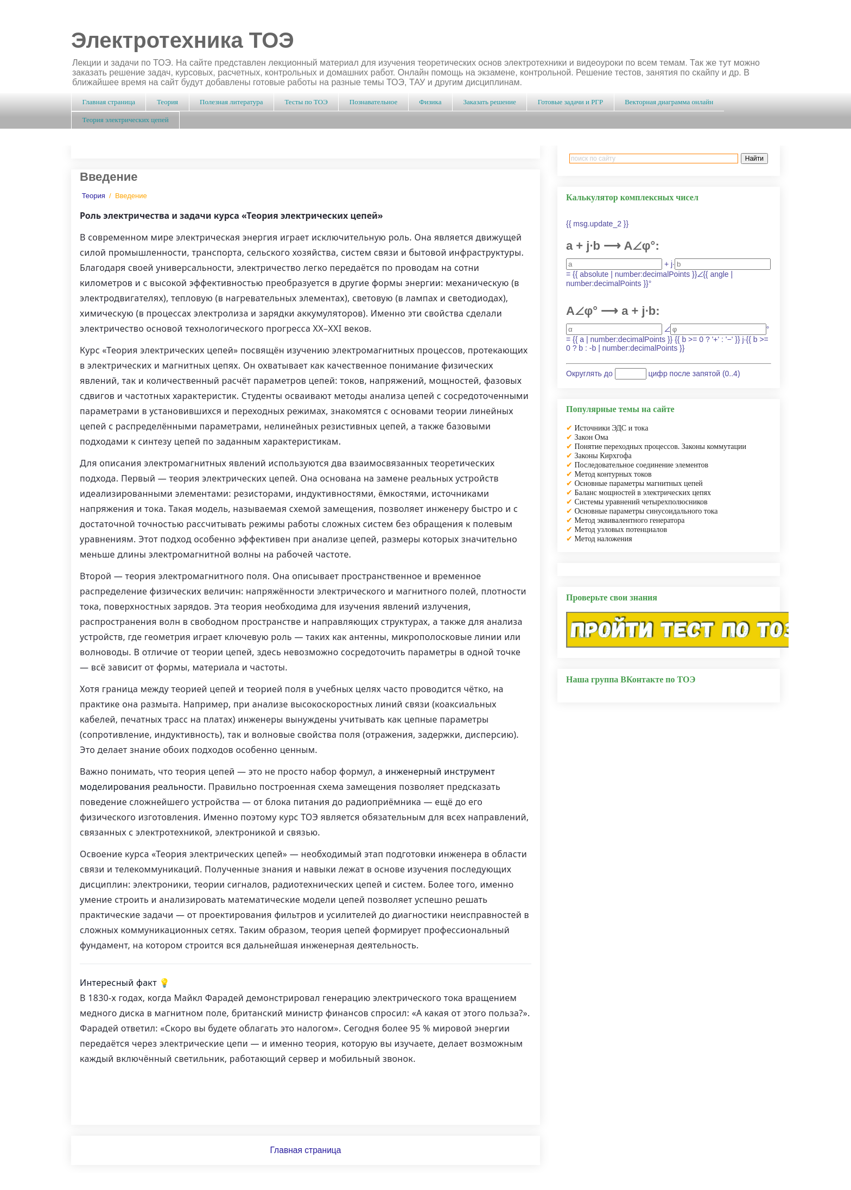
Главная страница (108, 102)
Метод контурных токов (613, 474)
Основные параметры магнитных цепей (639, 483)
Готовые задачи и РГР (570, 102)
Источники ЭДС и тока (612, 428)
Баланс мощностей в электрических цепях (643, 493)
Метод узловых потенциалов (621, 530)
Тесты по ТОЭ (305, 102)
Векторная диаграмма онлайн (669, 102)
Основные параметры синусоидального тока (646, 511)
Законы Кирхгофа (603, 456)
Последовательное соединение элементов (642, 465)
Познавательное (373, 102)
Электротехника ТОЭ (182, 40)
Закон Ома (591, 437)
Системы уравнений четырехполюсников (641, 502)
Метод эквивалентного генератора (630, 520)
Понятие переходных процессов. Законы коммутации (661, 446)
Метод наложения (603, 539)
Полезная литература (231, 102)
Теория (167, 102)
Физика (430, 102)
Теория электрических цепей (125, 120)
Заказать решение (489, 102)
